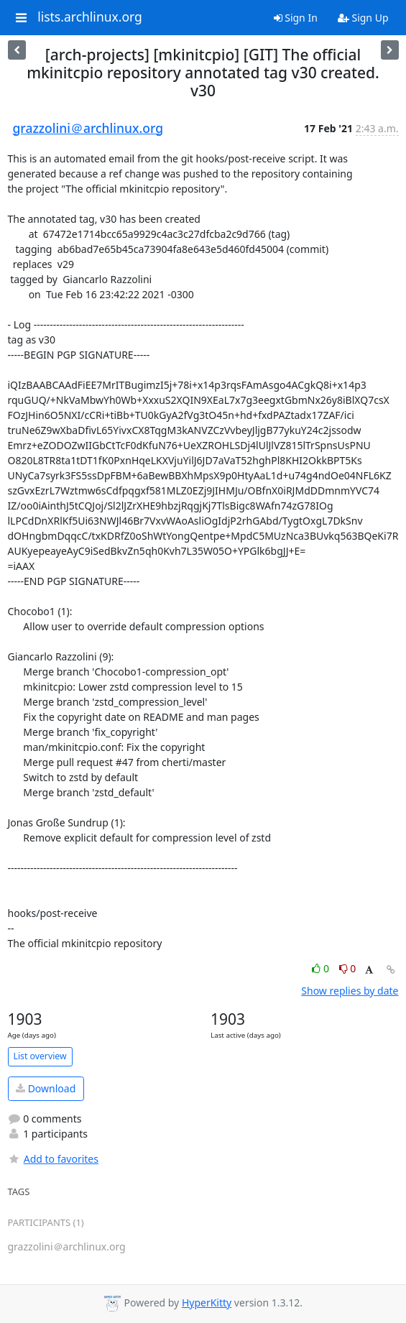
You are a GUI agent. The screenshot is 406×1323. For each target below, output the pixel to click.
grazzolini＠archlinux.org (88, 128)
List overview (40, 1056)
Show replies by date (349, 990)
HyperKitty (206, 1302)
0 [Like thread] (321, 968)
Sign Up (363, 17)
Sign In (296, 17)
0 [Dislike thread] (347, 968)
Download (45, 1088)
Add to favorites (53, 1159)
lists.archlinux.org (89, 17)
